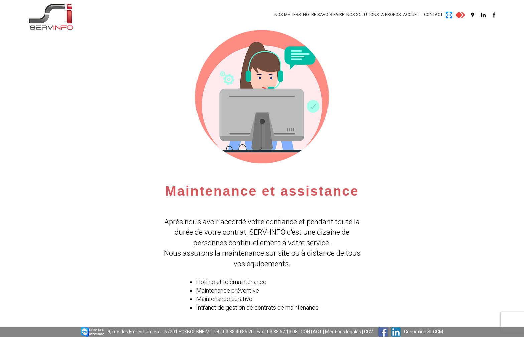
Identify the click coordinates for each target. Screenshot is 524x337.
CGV (368, 331)
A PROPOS (391, 14)
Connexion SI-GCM (423, 331)
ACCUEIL (411, 14)
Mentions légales (343, 331)
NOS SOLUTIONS (362, 14)
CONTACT (433, 14)
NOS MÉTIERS (287, 14)
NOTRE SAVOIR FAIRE (323, 14)
